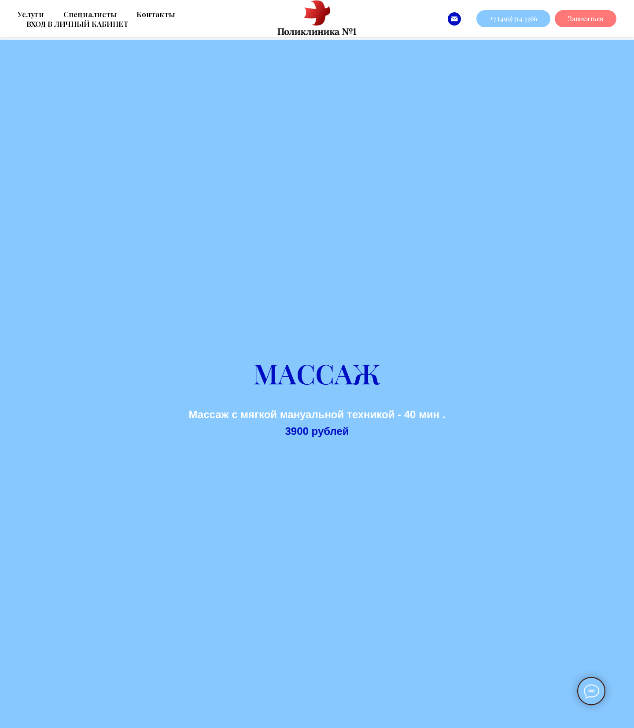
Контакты (155, 14)
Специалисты (90, 14)
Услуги (31, 14)
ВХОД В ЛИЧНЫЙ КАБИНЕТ (77, 24)
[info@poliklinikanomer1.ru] (454, 19)
